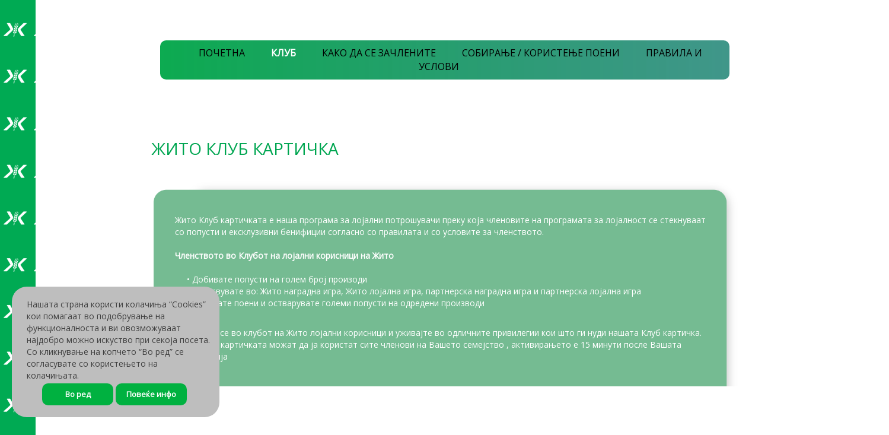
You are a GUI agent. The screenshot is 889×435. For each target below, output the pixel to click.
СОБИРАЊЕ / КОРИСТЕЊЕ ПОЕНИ (541, 52)
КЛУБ (283, 52)
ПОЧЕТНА (222, 52)
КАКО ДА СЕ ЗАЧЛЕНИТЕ (379, 52)
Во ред (78, 394)
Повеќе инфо (151, 394)
